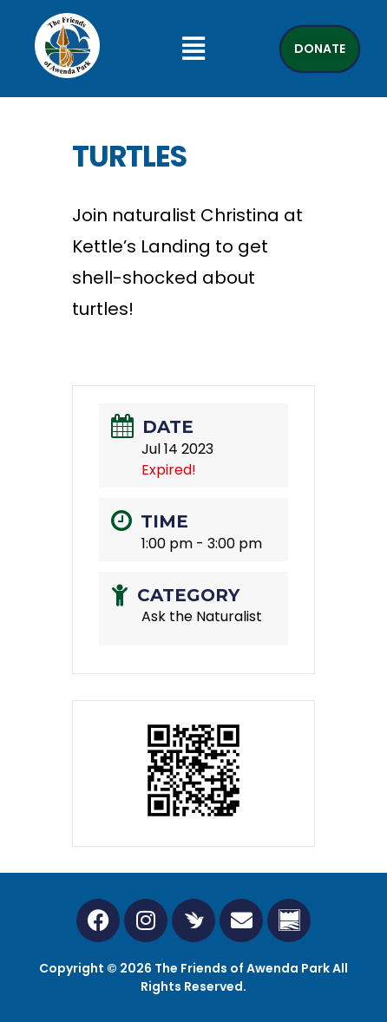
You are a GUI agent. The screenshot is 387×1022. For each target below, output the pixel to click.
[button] (193, 48)
